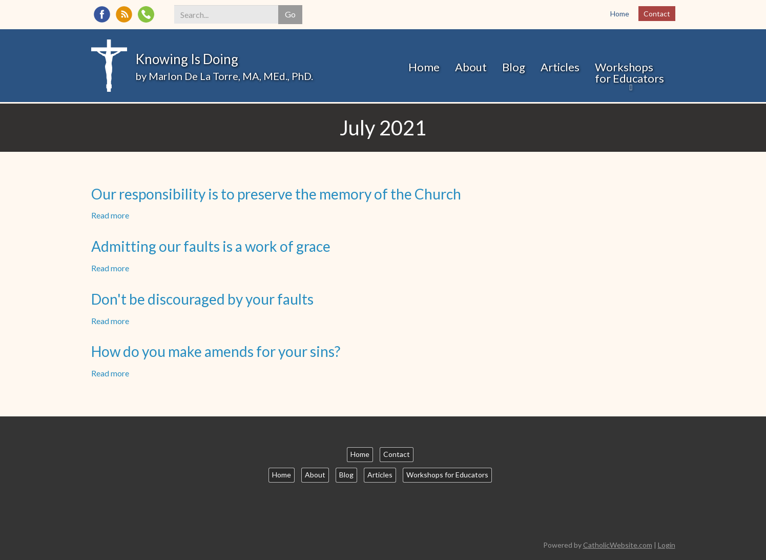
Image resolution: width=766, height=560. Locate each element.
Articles (560, 67)
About (471, 67)
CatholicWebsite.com (617, 545)
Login (666, 545)
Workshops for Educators (629, 72)
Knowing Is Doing (186, 59)
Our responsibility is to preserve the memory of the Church (276, 194)
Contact (657, 13)
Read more (110, 215)
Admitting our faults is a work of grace (210, 246)
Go (290, 14)
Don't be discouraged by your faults (202, 299)
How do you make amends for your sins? (215, 351)
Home (619, 13)
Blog (513, 67)
